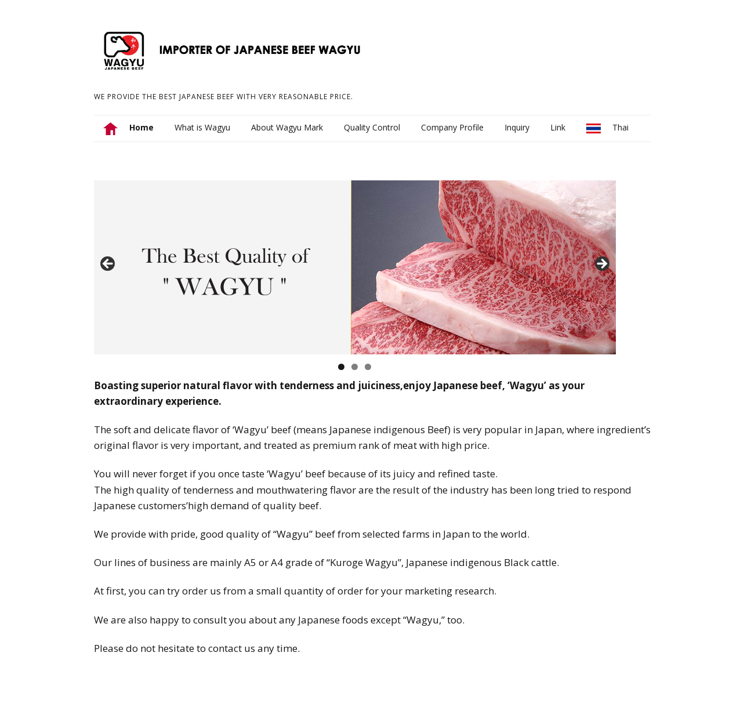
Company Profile (452, 127)
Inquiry (517, 127)
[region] (355, 267)
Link (557, 127)
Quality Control (372, 127)
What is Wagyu (202, 127)
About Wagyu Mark (287, 127)
